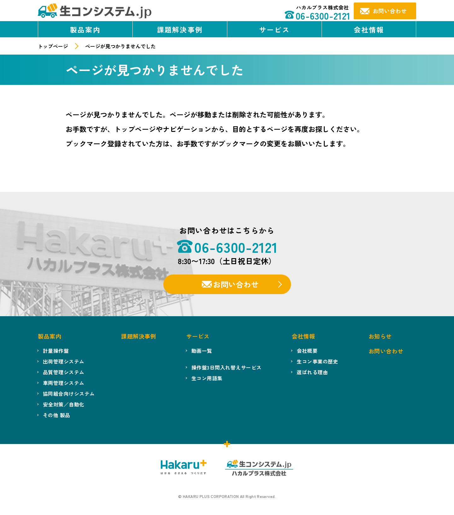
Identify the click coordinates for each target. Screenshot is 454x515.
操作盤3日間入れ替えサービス (226, 367)
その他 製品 (56, 415)
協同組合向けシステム (69, 393)
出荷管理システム (63, 361)
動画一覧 (201, 350)
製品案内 (85, 29)
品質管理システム (63, 372)
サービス (274, 29)
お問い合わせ (236, 284)
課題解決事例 (180, 29)
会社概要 (307, 350)
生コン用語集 (207, 378)
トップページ (53, 46)
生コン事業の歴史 (317, 361)
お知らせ (380, 336)
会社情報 (369, 29)
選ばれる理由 (312, 372)
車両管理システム (63, 383)
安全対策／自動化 (63, 404)
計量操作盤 (56, 350)
